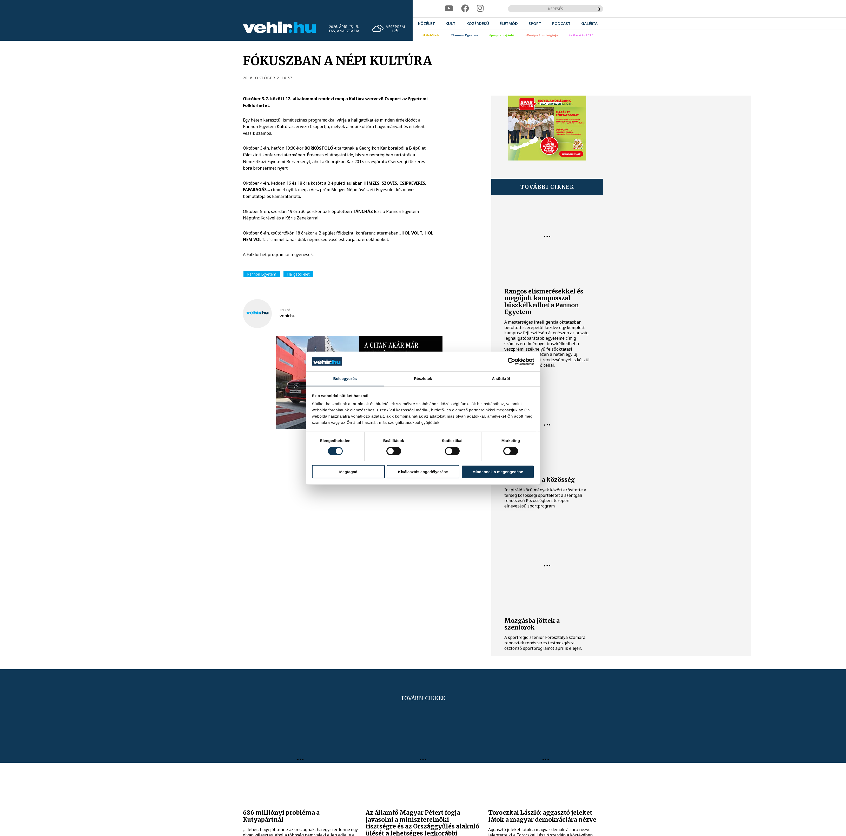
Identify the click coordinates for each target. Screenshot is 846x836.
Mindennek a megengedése (497, 472)
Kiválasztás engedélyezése (423, 472)
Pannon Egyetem (261, 274)
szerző (285, 310)
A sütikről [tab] (501, 378)
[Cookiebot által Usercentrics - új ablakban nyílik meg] (511, 361)
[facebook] (465, 8)
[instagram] (480, 8)
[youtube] (449, 8)
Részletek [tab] (423, 378)
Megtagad (348, 472)
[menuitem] (426, 23)
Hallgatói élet (298, 274)
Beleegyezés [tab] (345, 378)
